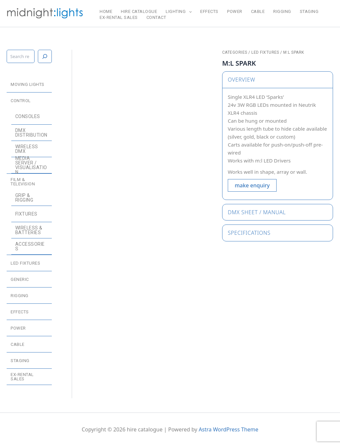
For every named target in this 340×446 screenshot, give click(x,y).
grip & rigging (24, 198)
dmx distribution (31, 133)
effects (209, 11)
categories (234, 52)
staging (309, 11)
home (106, 11)
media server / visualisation (31, 165)
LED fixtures (25, 263)
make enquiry (252, 185)
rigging (282, 11)
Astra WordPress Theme (228, 429)
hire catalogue (139, 11)
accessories (30, 246)
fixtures (26, 214)
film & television (23, 181)
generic (20, 279)
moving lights (27, 84)
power (234, 11)
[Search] (45, 56)
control (21, 100)
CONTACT (156, 17)
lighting (179, 12)
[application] (189, 12)
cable (258, 11)
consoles (27, 116)
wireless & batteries (28, 230)
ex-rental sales (119, 17)
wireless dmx (26, 149)
